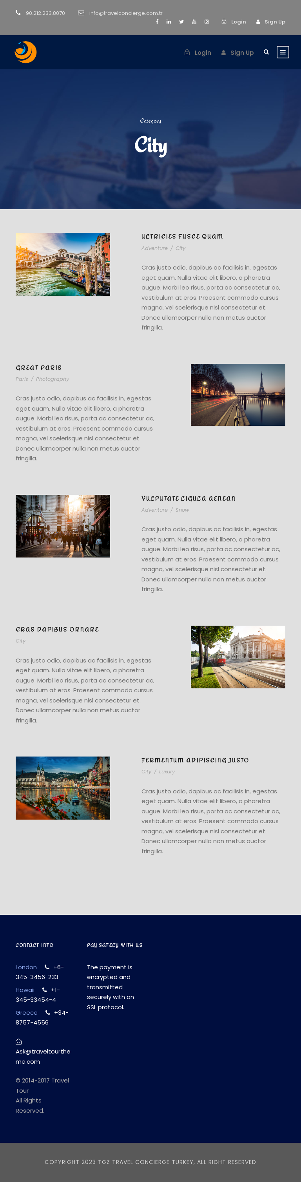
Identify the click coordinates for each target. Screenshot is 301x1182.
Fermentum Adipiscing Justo (195, 760)
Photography (52, 379)
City (180, 248)
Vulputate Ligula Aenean (188, 498)
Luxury (167, 771)
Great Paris (39, 367)
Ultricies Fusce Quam (182, 236)
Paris (22, 379)
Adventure (154, 248)
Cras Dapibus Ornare (57, 629)
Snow (182, 510)
